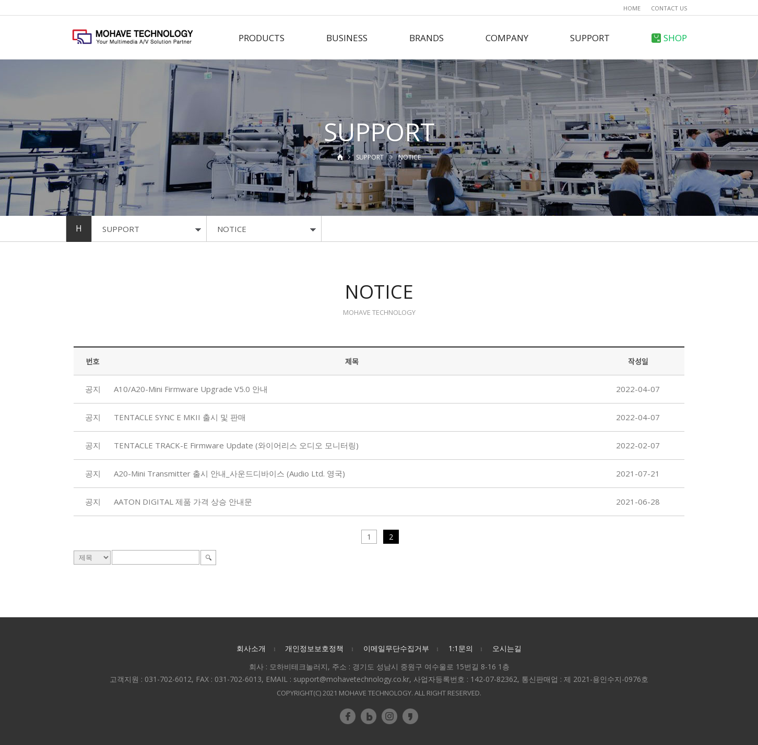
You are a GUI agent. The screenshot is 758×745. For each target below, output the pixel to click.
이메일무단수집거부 (396, 648)
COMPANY (506, 38)
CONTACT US (669, 8)
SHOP (669, 38)
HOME (632, 8)
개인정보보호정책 (314, 648)
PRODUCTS (262, 38)
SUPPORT (590, 38)
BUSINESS (347, 38)
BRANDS (426, 38)
